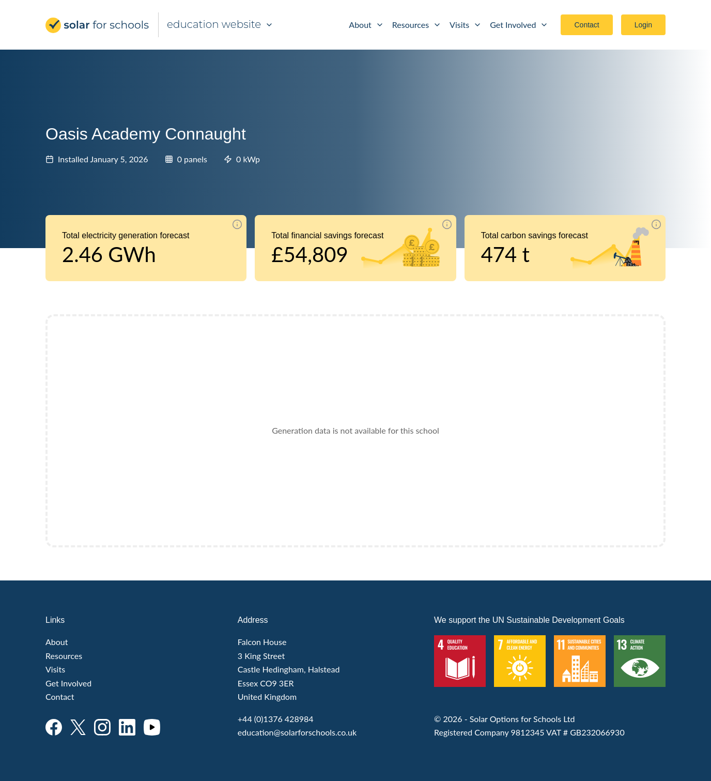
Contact (586, 25)
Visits (466, 24)
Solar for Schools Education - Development (97, 25)
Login (643, 25)
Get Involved (519, 24)
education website (220, 24)
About (366, 24)
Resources (416, 24)
